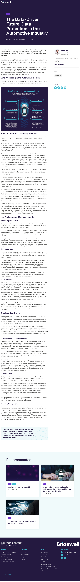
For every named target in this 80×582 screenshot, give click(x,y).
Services (23, 552)
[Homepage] (6, 2)
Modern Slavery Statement (48, 567)
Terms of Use (44, 560)
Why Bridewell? (25, 555)
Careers (23, 560)
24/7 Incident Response (7, 562)
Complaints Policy (46, 564)
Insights (23, 557)
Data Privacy (58, 75)
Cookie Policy (44, 557)
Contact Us (64, 549)
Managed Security (6, 555)
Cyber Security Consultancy (8, 552)
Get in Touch (66, 556)
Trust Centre (44, 552)
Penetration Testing (6, 560)
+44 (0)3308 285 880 (68, 553)
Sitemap (43, 562)
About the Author (59, 64)
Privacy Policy (45, 555)
